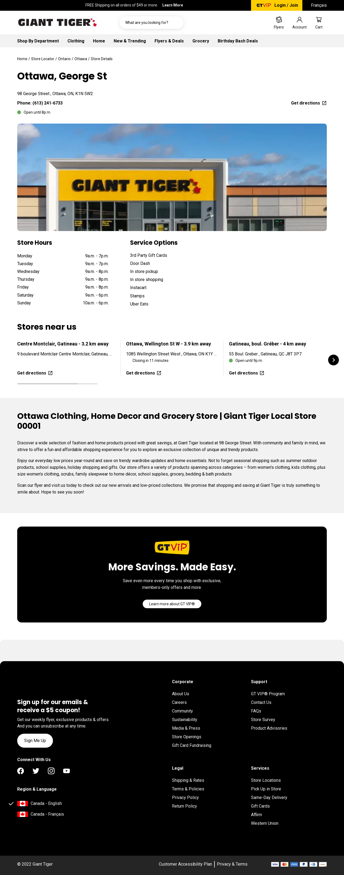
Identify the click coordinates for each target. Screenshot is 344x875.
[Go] (172, 603)
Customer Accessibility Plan (185, 864)
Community (182, 711)
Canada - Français (47, 814)
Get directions (309, 103)
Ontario (64, 59)
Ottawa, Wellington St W (168, 344)
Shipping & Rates (188, 780)
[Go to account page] (299, 22)
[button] (333, 360)
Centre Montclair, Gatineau (63, 344)
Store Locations (266, 780)
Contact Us (261, 702)
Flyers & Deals (169, 41)
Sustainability (184, 719)
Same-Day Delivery (269, 797)
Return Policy (184, 806)
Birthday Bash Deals (238, 41)
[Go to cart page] (319, 22)
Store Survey (263, 719)
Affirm (256, 814)
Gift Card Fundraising (191, 745)
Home (99, 41)
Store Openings (186, 736)
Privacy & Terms (232, 864)
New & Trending (130, 41)
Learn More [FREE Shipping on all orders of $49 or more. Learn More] (172, 5)
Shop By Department (38, 41)
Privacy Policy (185, 797)
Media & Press (186, 728)
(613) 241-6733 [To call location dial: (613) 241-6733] (48, 103)
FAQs (256, 711)
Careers (179, 702)
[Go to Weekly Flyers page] (279, 22)
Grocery (200, 41)
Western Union (264, 823)
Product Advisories (269, 728)
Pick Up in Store (266, 788)
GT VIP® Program (268, 693)
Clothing (75, 41)
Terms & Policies (188, 788)
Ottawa (80, 59)
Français (319, 5)
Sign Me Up (35, 740)
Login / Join (286, 5)
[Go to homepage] (57, 22)
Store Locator (42, 59)
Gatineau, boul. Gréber (267, 344)
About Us (180, 693)
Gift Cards (260, 806)
